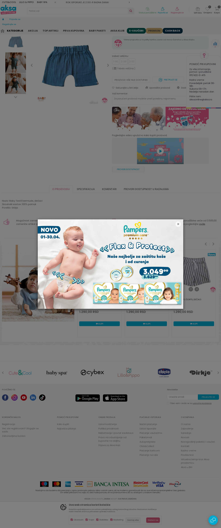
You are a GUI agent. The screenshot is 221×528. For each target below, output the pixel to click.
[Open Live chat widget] (213, 520)
